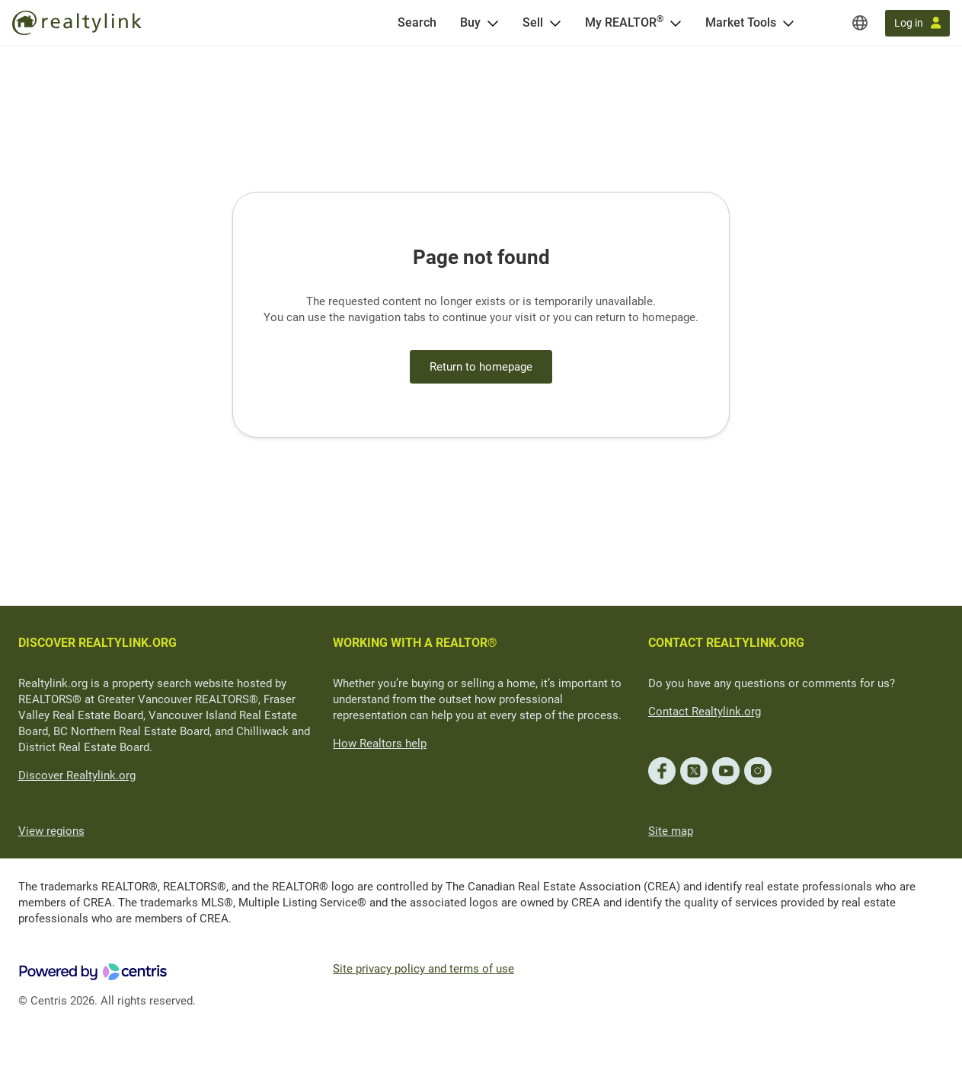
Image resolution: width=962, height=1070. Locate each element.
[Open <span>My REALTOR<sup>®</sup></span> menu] (676, 23)
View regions (51, 831)
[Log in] (917, 23)
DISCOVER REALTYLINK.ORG (97, 642)
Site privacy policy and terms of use (423, 969)
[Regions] (860, 23)
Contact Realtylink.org (704, 711)
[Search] (417, 23)
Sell (533, 22)
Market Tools (740, 22)
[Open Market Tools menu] (788, 23)
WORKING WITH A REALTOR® (415, 642)
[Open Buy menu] (493, 23)
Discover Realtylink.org (77, 775)
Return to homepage (481, 367)
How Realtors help (380, 743)
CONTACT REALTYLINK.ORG (726, 642)
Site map (670, 831)
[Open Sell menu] (555, 23)
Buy (470, 22)
